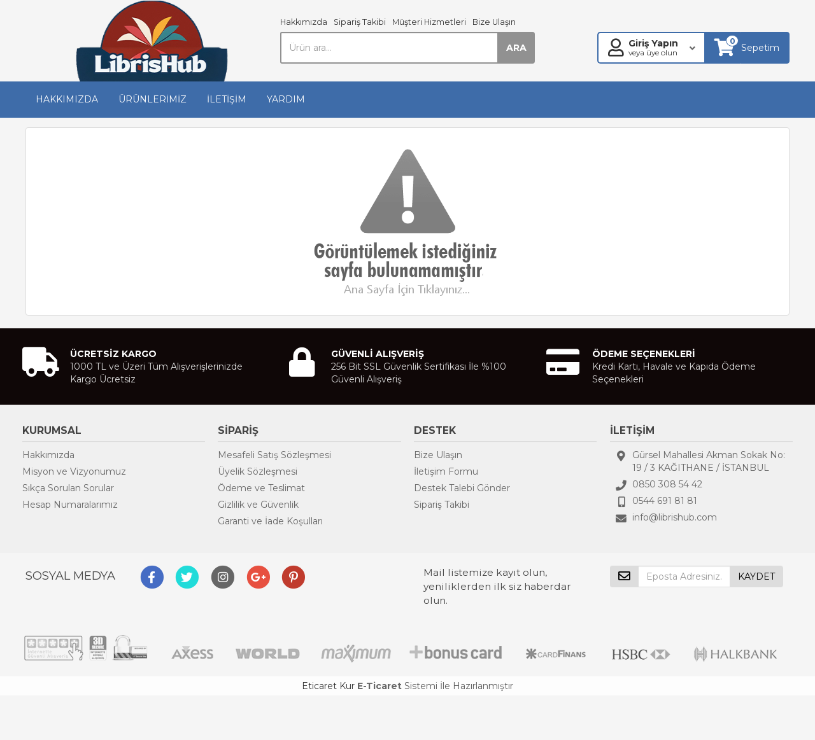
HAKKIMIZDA (67, 99)
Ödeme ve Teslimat (261, 488)
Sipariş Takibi (360, 22)
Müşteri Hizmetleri (429, 22)
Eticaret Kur (328, 686)
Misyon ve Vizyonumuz (74, 471)
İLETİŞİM (226, 99)
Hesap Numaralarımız (70, 504)
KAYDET (756, 576)
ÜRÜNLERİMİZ (152, 99)
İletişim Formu (446, 471)
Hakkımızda (303, 22)
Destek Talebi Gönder (462, 488)
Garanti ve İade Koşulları (270, 521)
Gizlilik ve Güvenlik (258, 504)
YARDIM (286, 99)
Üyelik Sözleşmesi (257, 471)
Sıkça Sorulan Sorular (68, 488)
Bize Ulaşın (494, 22)
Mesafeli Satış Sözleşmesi (274, 455)
